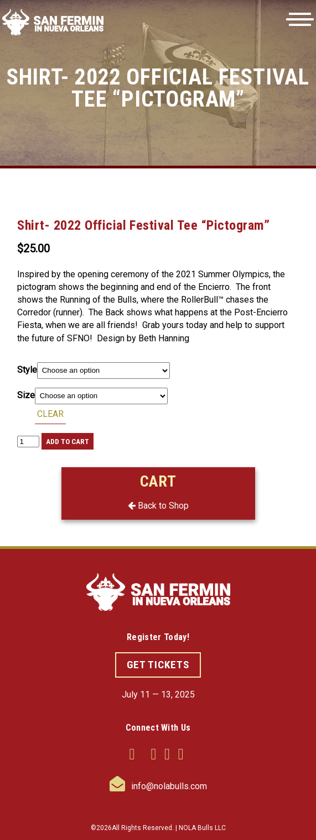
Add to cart (67, 441)
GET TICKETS (158, 664)
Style (27, 369)
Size (26, 395)
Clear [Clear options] (50, 414)
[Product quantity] (28, 441)
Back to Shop (158, 505)
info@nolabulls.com (158, 786)
